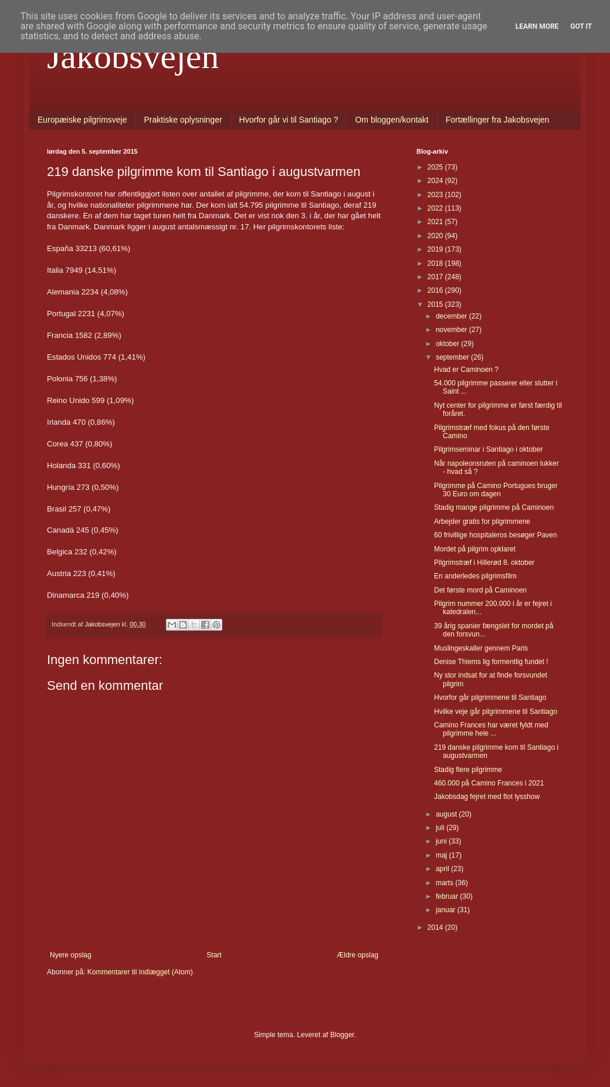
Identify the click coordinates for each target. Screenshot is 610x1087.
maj (442, 855)
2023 (436, 195)
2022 (436, 208)
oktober (448, 344)
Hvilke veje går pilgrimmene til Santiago (495, 711)
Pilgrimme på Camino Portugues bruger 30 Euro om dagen (496, 490)
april (443, 869)
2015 (436, 304)
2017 (436, 277)
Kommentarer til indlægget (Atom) (140, 972)
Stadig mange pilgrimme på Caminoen (494, 507)
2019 (436, 249)
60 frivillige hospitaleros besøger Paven (495, 535)
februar (448, 896)
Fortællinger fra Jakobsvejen (498, 119)
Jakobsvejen (133, 56)
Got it (581, 26)
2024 (436, 181)
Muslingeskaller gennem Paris (481, 648)
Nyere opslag (71, 955)
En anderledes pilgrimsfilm (475, 576)
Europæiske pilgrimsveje (82, 119)
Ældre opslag (357, 955)
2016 (436, 290)
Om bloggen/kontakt (391, 119)
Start (213, 955)
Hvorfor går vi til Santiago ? (288, 119)
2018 (436, 263)
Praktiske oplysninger (183, 119)
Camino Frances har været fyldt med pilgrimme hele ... (491, 729)
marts (445, 883)
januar (447, 910)
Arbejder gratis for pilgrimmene (482, 521)
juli (441, 828)
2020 (436, 236)
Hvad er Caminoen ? (466, 369)
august (447, 814)
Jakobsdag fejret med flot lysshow (487, 797)
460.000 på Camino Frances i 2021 (489, 783)
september (453, 357)
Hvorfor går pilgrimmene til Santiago (490, 697)
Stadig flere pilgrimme (468, 770)
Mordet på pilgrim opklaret (475, 549)
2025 (436, 167)
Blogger (342, 1035)
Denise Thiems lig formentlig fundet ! (491, 662)
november (452, 330)
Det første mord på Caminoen (480, 590)
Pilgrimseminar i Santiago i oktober (488, 449)
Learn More (537, 26)
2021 (436, 222)
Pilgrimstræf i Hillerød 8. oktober (484, 562)
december (452, 316)
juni (442, 841)
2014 (436, 927)
